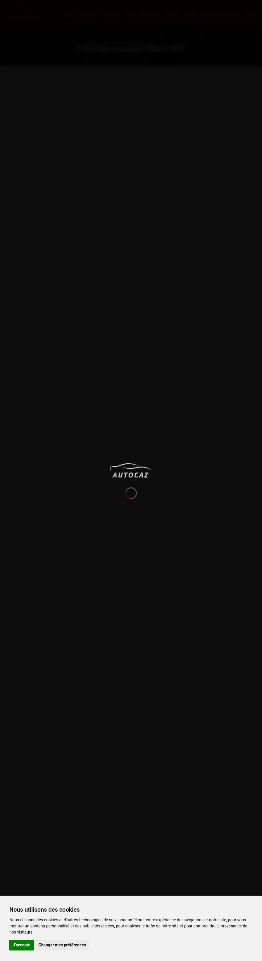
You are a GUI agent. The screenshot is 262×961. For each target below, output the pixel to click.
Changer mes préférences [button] (62, 945)
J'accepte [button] (21, 945)
